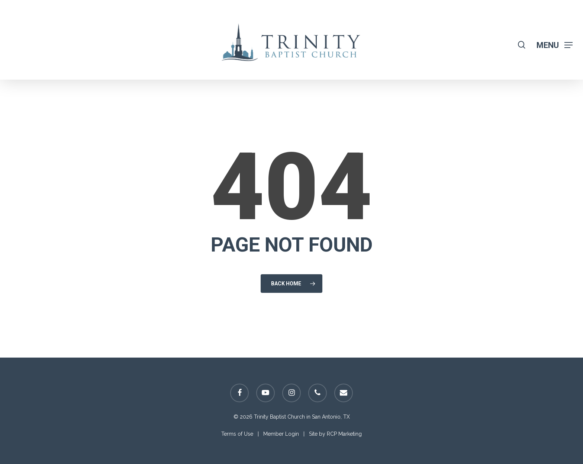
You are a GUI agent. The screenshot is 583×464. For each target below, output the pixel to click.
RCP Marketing (344, 434)
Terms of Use (237, 434)
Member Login (281, 434)
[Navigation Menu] (555, 45)
